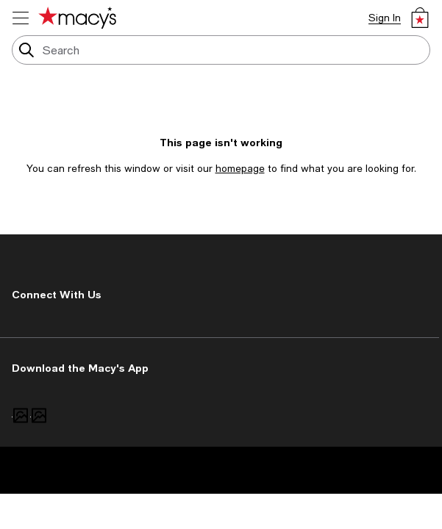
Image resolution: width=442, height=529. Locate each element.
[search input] (221, 50)
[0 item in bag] (420, 17)
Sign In (384, 18)
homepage (240, 168)
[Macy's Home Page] (77, 18)
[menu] (20, 17)
